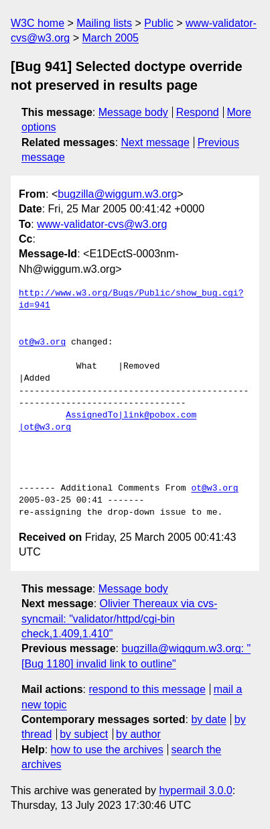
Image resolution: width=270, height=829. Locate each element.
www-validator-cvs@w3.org (102, 224)
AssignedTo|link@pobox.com (131, 415)
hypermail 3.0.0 (195, 790)
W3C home (37, 23)
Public (159, 23)
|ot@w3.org (45, 428)
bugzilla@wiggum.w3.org (117, 194)
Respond (197, 112)
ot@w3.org (42, 342)
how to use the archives (107, 749)
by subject (84, 734)
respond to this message (146, 689)
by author (138, 734)
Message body (133, 112)
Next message (155, 142)
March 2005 (110, 38)
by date (208, 719)
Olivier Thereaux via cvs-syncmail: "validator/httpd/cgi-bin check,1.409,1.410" (119, 618)
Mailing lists (104, 23)
